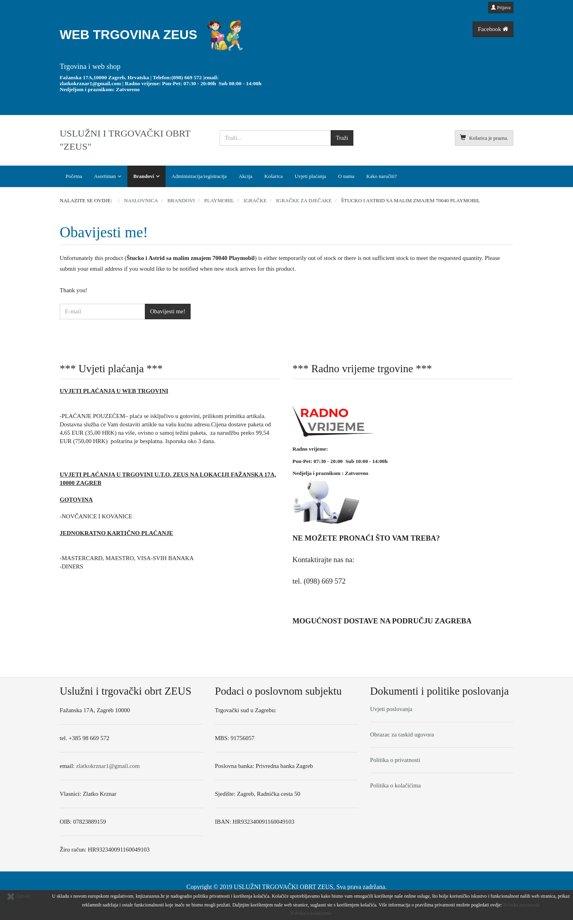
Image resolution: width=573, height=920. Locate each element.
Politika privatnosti (521, 905)
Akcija (246, 176)
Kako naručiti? (381, 176)
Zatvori (18, 896)
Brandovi (143, 176)
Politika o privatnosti (395, 760)
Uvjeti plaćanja (310, 176)
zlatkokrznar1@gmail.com (90, 83)
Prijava (501, 7)
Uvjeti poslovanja (391, 709)
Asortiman (105, 176)
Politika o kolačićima (395, 785)
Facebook (493, 29)
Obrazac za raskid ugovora (402, 734)
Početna (74, 176)
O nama (346, 176)
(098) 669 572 (187, 77)
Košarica (273, 176)
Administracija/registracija (199, 176)
